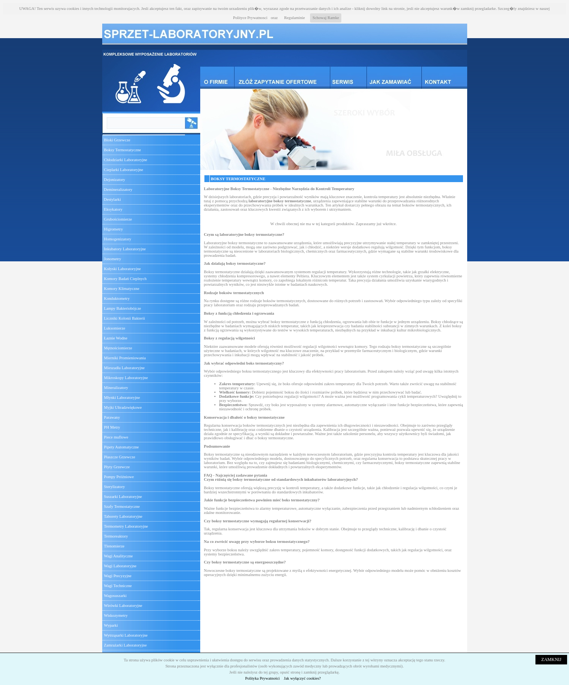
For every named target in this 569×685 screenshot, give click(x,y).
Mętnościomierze (118, 348)
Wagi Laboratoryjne (120, 566)
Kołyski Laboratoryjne (122, 269)
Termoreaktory (116, 536)
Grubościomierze (118, 219)
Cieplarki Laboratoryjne (123, 170)
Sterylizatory (114, 487)
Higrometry (113, 229)
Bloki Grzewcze (117, 140)
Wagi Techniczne (118, 586)
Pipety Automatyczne (121, 447)
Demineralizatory (118, 189)
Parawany (112, 417)
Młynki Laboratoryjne (122, 397)
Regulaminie (294, 18)
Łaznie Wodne (115, 338)
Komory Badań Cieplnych (125, 279)
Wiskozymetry (116, 615)
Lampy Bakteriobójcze (122, 308)
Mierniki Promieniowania (125, 358)
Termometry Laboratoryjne (126, 526)
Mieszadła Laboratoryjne (124, 368)
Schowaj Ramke (325, 18)
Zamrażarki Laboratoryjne (125, 645)
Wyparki (111, 625)
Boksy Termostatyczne (122, 150)
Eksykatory (113, 209)
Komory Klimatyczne (122, 288)
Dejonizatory (114, 180)
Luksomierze (114, 328)
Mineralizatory (116, 388)
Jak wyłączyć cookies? (302, 678)
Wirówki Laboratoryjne (123, 605)
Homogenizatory (118, 239)
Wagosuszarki (115, 596)
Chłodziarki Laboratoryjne (125, 160)
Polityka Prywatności (262, 678)
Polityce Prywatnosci (250, 18)
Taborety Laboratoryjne (123, 516)
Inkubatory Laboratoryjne (125, 249)
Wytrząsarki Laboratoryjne (126, 635)
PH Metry (112, 427)
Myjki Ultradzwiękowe (123, 407)
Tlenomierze (114, 546)
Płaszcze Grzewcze (119, 457)
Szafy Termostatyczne (122, 506)
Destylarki (112, 199)
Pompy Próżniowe (119, 477)
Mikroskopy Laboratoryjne (126, 378)
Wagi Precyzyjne (118, 576)
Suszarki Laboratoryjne (123, 497)
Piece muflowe (116, 437)
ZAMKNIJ (551, 659)
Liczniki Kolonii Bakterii (124, 318)
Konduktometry (117, 298)
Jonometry (112, 259)
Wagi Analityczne (118, 556)
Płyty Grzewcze (117, 467)
